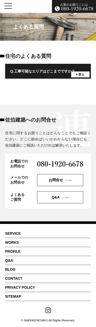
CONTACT (13, 278)
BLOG (10, 269)
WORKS (12, 242)
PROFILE (13, 251)
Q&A (9, 260)
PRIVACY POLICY (20, 287)
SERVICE (13, 233)
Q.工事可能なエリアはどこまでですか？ (42, 71)
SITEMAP (13, 296)
